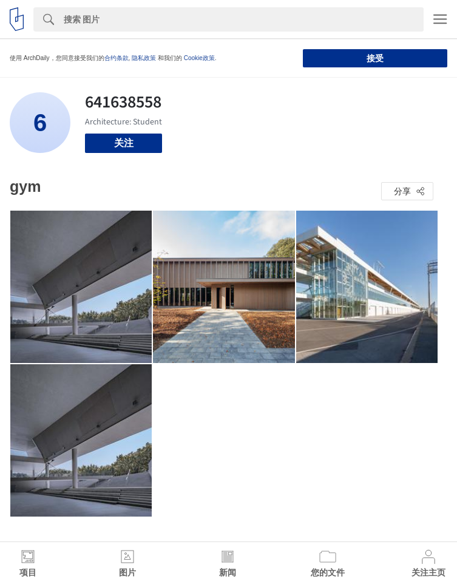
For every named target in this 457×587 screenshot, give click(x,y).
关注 (124, 143)
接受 (375, 58)
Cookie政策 (199, 58)
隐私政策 (144, 58)
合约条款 (116, 58)
